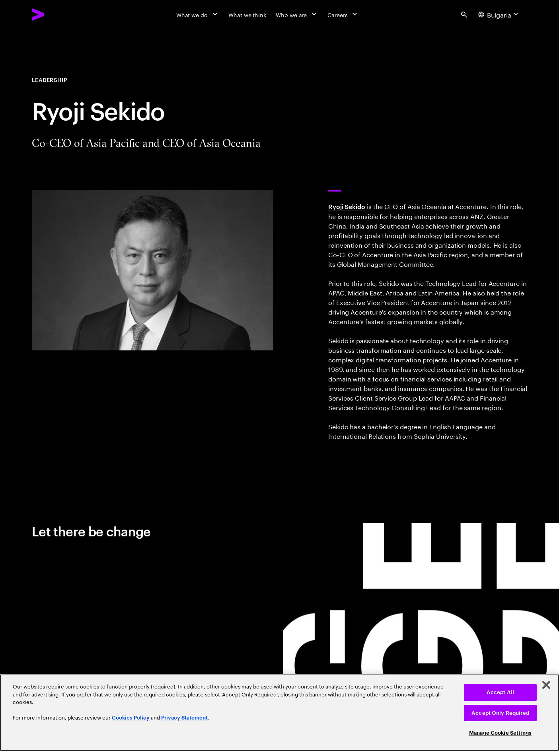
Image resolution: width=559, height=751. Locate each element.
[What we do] (197, 14)
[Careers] (343, 14)
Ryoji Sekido (346, 206)
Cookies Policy (131, 717)
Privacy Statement (184, 717)
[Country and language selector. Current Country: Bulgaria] (499, 14)
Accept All (500, 692)
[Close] (546, 685)
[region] (279, 712)
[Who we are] (297, 14)
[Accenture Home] (56, 14)
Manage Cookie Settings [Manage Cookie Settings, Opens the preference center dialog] (500, 732)
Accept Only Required (500, 713)
